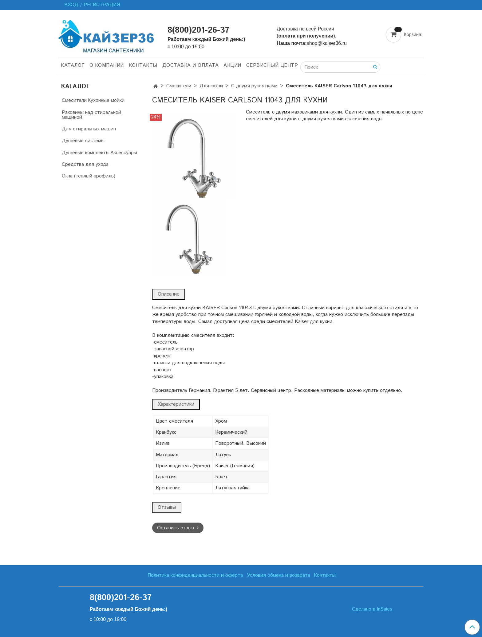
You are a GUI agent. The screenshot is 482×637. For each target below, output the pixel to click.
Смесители (178, 86)
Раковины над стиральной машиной (91, 115)
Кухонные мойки (106, 100)
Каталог (73, 65)
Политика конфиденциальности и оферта (195, 575)
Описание (169, 294)
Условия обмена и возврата (278, 575)
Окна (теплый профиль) (88, 176)
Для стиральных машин (89, 129)
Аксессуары (123, 152)
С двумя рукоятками (254, 86)
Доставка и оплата (190, 65)
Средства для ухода (85, 164)
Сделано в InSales (372, 609)
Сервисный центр (272, 65)
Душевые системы (83, 140)
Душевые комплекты (85, 152)
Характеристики (176, 404)
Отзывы (167, 507)
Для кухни (211, 86)
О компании (106, 65)
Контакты (143, 65)
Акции (232, 65)
